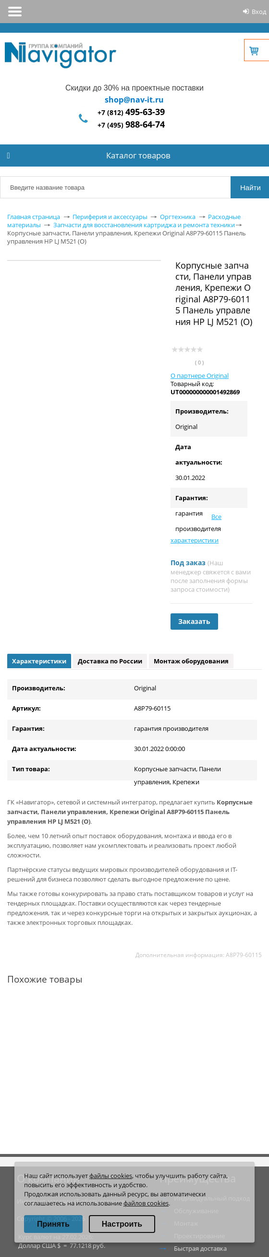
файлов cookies (146, 1203)
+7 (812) (131, 112)
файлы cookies (110, 1175)
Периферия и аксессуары (110, 216)
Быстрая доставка (200, 1248)
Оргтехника (178, 216)
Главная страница (33, 216)
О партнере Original (200, 375)
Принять (53, 1224)
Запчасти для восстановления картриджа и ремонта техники (144, 224)
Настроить (122, 1224)
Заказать (194, 621)
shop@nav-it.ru (134, 99)
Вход (259, 11)
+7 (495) (131, 125)
